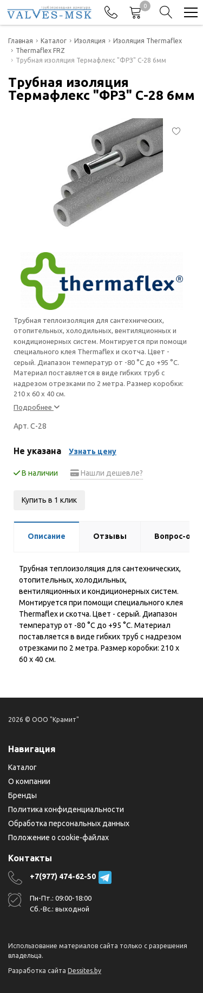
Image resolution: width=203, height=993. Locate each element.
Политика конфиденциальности (66, 809)
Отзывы (110, 536)
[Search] (166, 12)
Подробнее (37, 407)
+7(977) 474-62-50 (63, 876)
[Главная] (49, 12)
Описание (47, 536)
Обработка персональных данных (68, 823)
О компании (29, 781)
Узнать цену (92, 451)
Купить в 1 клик (49, 500)
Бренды (22, 795)
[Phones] (111, 12)
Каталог (22, 767)
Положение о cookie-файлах (58, 837)
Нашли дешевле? (106, 473)
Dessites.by (84, 970)
